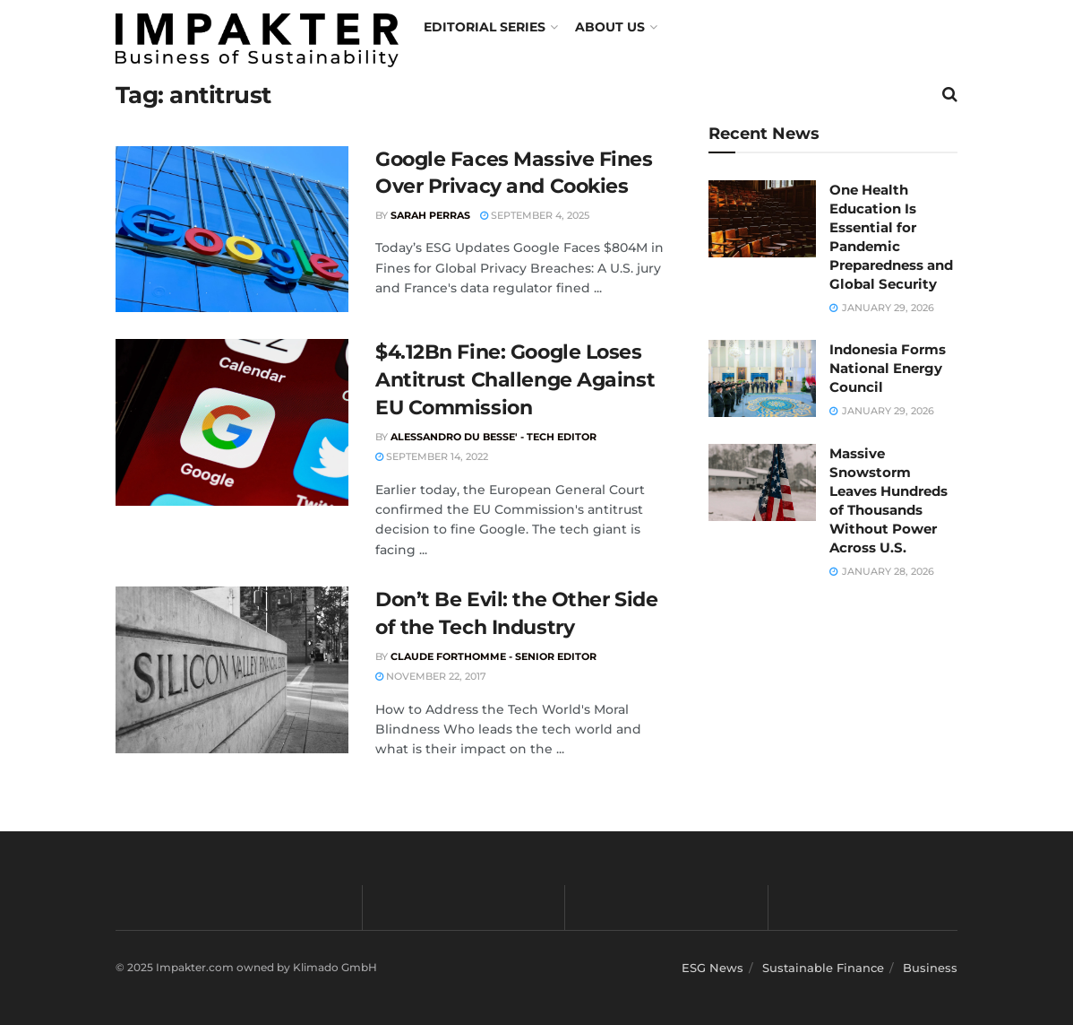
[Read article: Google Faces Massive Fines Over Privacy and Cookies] (232, 229)
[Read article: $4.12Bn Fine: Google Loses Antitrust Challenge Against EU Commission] (232, 422)
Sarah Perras (430, 215)
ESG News (712, 967)
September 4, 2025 (534, 215)
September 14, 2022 (431, 456)
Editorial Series (484, 27)
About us (610, 27)
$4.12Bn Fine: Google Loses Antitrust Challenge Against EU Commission (515, 380)
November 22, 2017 (430, 676)
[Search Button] (949, 94)
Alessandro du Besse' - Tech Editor (494, 436)
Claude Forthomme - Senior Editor (494, 656)
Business (930, 967)
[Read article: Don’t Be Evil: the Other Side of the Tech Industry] (232, 669)
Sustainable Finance (823, 967)
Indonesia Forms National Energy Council (887, 368)
